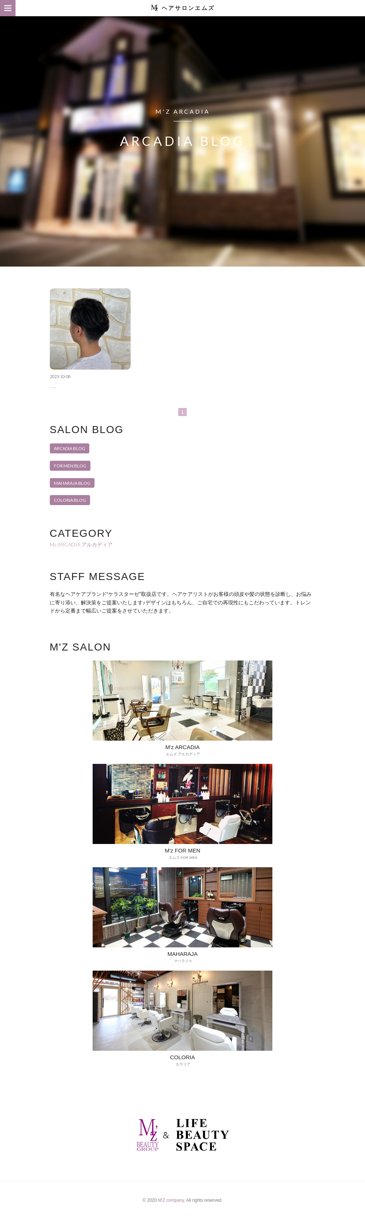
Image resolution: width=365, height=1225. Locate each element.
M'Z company (171, 1205)
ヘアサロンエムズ (188, 8)
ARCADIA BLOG (69, 444)
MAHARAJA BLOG (72, 479)
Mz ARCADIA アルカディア (81, 540)
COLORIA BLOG (70, 496)
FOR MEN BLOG (70, 461)
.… (53, 382)
